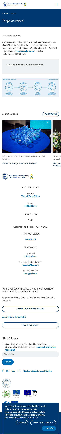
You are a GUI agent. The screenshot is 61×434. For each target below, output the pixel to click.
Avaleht (5, 14)
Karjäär (13, 14)
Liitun (8, 362)
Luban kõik (49, 429)
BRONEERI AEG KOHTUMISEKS (30, 309)
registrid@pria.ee (30, 265)
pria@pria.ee (30, 206)
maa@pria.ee (30, 274)
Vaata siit (30, 239)
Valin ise (22, 423)
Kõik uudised (51, 114)
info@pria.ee (31, 256)
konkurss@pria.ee (25, 51)
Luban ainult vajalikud (43, 423)
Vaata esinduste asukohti (14, 317)
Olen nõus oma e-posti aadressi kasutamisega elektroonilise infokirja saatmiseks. (30, 347)
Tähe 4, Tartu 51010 (30, 196)
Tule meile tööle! (30, 325)
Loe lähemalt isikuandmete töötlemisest (21, 418)
